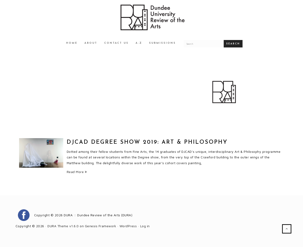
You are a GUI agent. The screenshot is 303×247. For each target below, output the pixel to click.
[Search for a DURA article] (204, 43)
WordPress (128, 226)
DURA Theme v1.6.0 (63, 226)
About (90, 43)
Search (233, 44)
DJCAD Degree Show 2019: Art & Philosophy (147, 142)
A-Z (139, 43)
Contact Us (116, 43)
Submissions (162, 43)
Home (71, 43)
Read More (77, 172)
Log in (145, 226)
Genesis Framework (100, 226)
